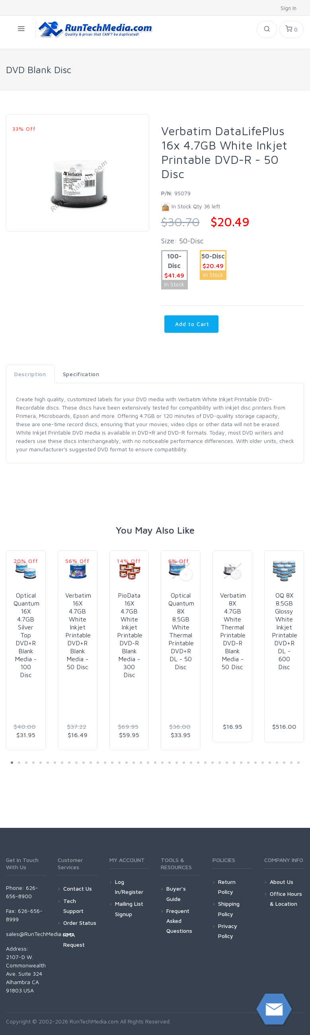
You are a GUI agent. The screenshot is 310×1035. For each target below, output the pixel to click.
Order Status (79, 922)
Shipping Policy (229, 908)
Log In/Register (129, 886)
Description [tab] (30, 374)
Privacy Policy (227, 930)
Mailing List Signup (129, 908)
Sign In (289, 8)
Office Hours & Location (286, 898)
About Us (281, 881)
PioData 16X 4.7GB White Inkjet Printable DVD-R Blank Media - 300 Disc (129, 635)
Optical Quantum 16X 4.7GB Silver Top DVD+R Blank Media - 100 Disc (26, 635)
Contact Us (77, 888)
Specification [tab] (81, 374)
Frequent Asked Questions (179, 920)
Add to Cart (192, 323)
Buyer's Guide (176, 893)
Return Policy (227, 886)
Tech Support (73, 905)
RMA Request (74, 939)
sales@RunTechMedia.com (39, 933)
